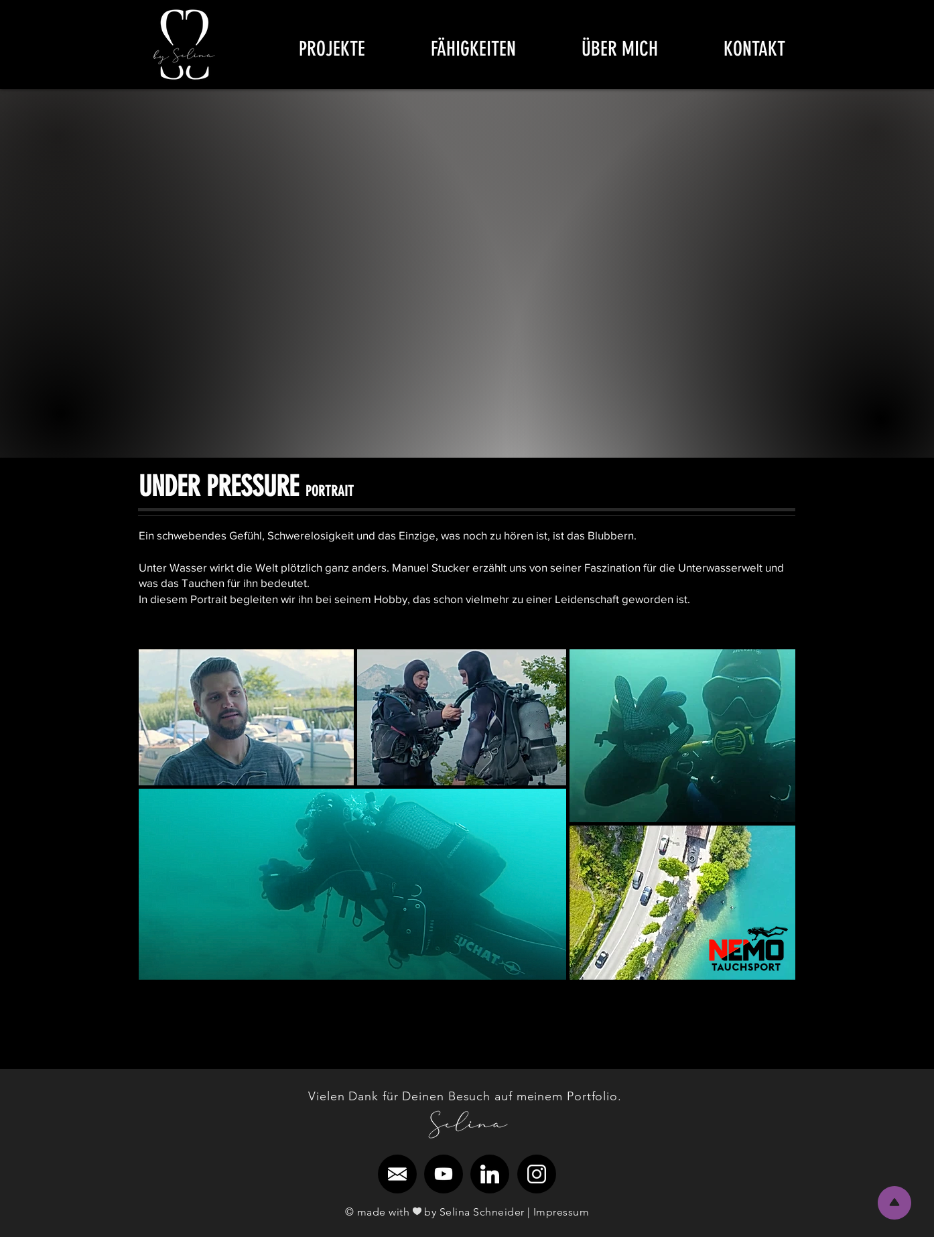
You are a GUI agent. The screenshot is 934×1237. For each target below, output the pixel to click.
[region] (184, 44)
